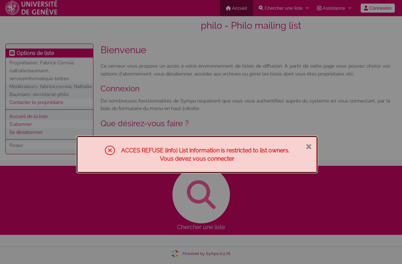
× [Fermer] (308, 146)
